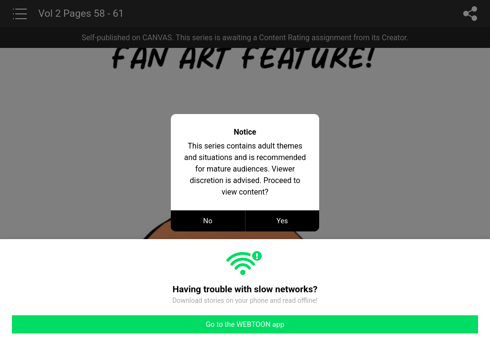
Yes (282, 221)
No (207, 221)
